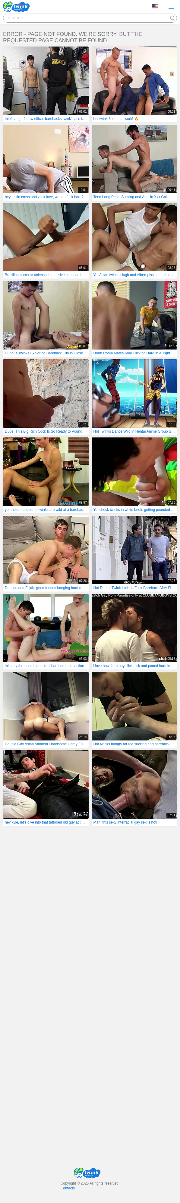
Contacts (68, 1188)
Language (155, 6)
